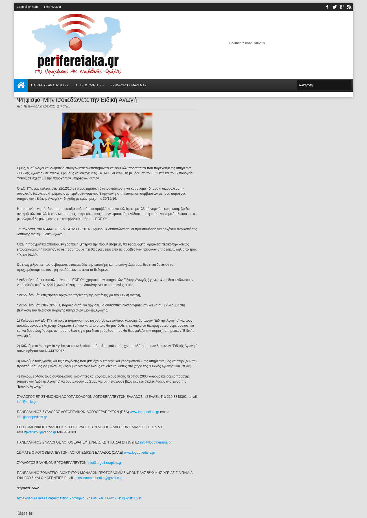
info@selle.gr (27, 402)
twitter (334, 7)
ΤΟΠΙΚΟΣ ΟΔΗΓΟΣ (88, 85)
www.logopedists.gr (144, 412)
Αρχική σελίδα (21, 85)
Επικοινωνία (52, 6)
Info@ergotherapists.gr (105, 463)
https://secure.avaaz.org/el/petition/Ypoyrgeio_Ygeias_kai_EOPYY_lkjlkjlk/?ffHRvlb (79, 498)
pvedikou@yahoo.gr (41, 432)
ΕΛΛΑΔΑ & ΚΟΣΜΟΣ (41, 106)
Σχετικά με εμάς (27, 6)
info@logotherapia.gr (156, 442)
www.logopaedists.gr (139, 453)
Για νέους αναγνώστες (50, 85)
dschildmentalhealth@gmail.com (99, 478)
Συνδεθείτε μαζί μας (128, 85)
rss (349, 7)
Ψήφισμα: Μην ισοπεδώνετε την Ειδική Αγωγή (77, 99)
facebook (327, 7)
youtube (342, 7)
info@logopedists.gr (32, 417)
